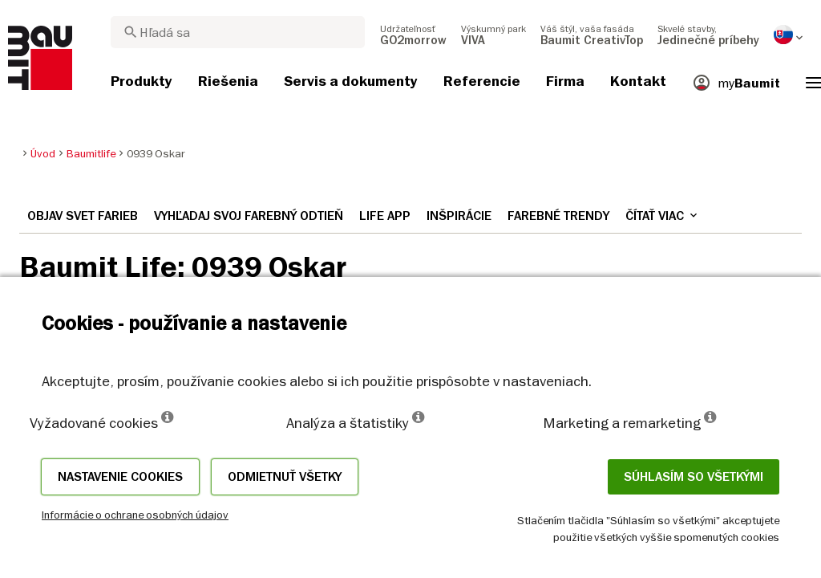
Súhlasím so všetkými (693, 477)
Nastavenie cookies (120, 477)
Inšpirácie (459, 216)
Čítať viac (662, 216)
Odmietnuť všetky (285, 477)
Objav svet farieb (82, 216)
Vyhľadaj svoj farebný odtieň (248, 216)
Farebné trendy (558, 216)
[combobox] (238, 32)
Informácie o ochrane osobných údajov (135, 514)
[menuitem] (413, 34)
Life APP (384, 216)
